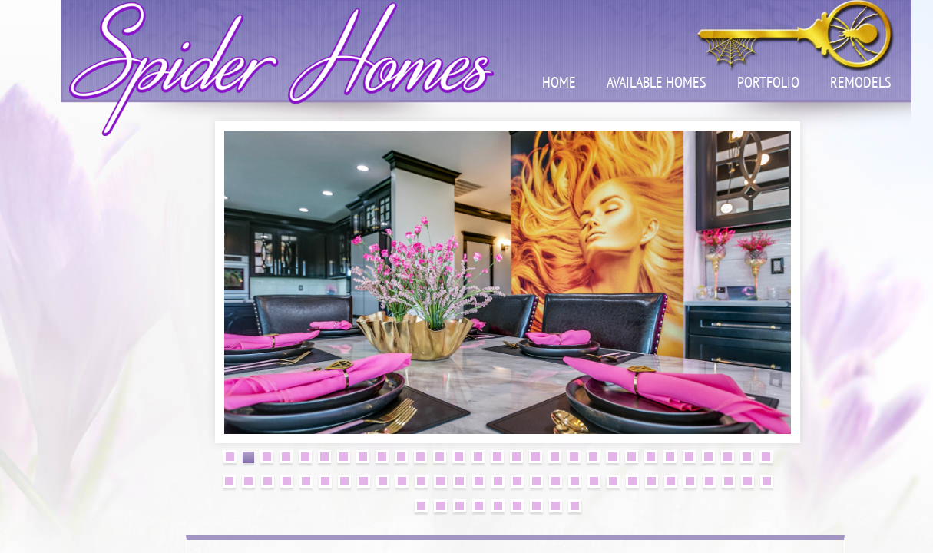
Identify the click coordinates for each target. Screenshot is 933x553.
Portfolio (768, 82)
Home (559, 82)
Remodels (861, 82)
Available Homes (656, 82)
